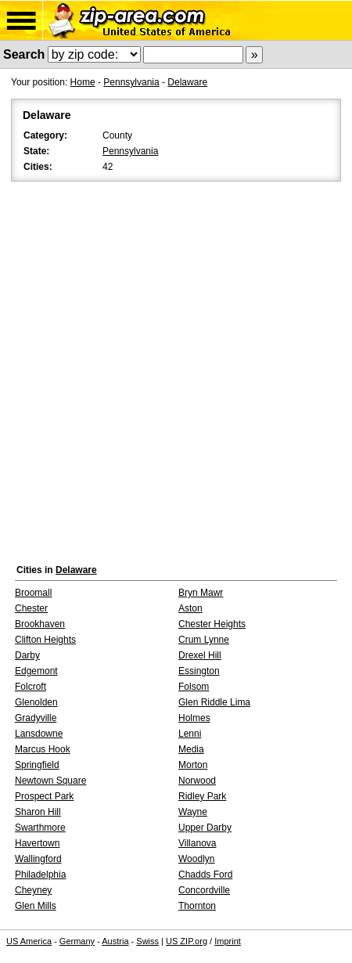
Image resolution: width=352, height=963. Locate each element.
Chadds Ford (205, 874)
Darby (27, 655)
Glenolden (36, 702)
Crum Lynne (203, 639)
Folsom (193, 686)
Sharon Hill (38, 811)
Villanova (197, 843)
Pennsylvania (131, 82)
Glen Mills (35, 905)
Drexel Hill (199, 655)
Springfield (37, 764)
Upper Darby (205, 827)
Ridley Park (202, 796)
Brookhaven (40, 624)
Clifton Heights (45, 639)
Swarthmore (40, 827)
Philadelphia (40, 874)
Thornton (197, 905)
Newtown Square (50, 780)
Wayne (192, 811)
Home (82, 82)
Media (191, 749)
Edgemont (36, 670)
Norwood (197, 780)
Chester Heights (212, 624)
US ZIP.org (186, 941)
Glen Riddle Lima (214, 702)
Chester (31, 608)
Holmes (194, 717)
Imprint (227, 941)
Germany (77, 941)
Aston (190, 608)
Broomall (33, 592)
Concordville (204, 890)
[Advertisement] (176, 369)
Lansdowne (39, 733)
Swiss (147, 941)
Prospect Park (44, 796)
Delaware (187, 82)
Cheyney (33, 890)
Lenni (189, 733)
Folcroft (30, 686)
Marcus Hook (42, 749)
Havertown (37, 843)
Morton (192, 764)
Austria (115, 941)
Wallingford (38, 858)
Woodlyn (196, 858)
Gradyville (35, 717)
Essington (199, 670)
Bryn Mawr (200, 592)
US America (29, 941)
